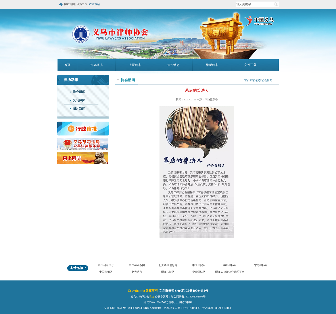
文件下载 (250, 65)
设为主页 (82, 4)
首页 (67, 65)
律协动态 (173, 65)
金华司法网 (198, 271)
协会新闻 (79, 92)
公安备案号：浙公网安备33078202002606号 (180, 296)
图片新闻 (79, 108)
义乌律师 (79, 100)
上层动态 (135, 65)
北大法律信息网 (168, 265)
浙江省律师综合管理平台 (229, 271)
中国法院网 (198, 265)
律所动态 (212, 65)
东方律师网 (260, 265)
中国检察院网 (137, 265)
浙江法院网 (168, 271)
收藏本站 (94, 4)
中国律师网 (106, 271)
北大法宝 (137, 271)
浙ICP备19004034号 (194, 290)
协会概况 (96, 65)
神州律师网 (229, 265)
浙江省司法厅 (106, 265)
